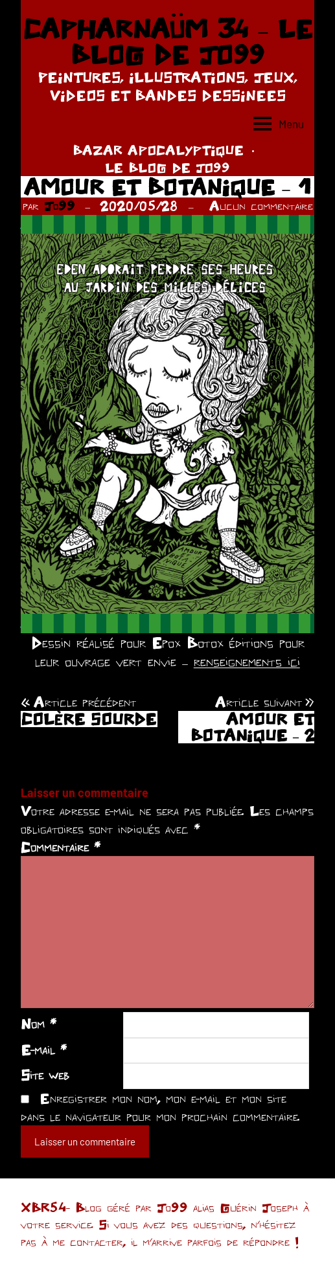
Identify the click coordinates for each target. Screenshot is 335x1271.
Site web (45, 1075)
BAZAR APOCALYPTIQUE (158, 150)
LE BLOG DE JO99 (167, 167)
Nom (38, 1024)
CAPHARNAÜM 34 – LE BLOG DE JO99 (167, 41)
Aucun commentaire (261, 205)
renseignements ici (247, 661)
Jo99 (59, 205)
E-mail (44, 1049)
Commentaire (60, 847)
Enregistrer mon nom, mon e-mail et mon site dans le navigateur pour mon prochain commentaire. (160, 1107)
